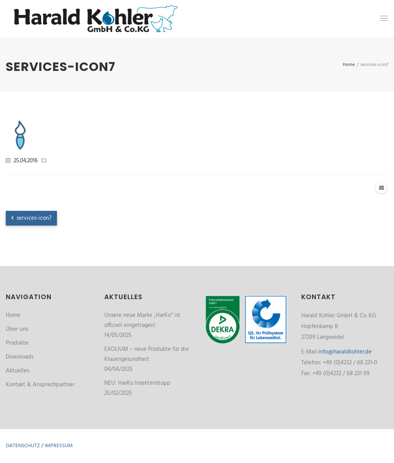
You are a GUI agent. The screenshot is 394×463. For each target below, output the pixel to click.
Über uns (17, 329)
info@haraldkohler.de (345, 352)
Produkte (17, 343)
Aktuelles (17, 370)
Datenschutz (23, 445)
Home (13, 315)
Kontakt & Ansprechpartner (40, 384)
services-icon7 (31, 218)
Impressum (59, 445)
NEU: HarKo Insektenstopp (137, 383)
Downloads (19, 357)
